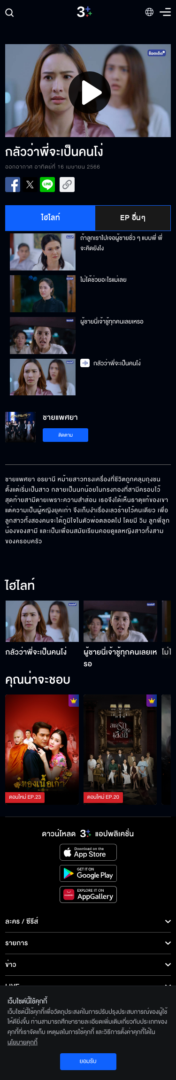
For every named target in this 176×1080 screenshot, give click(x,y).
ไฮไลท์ (51, 218)
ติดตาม (65, 435)
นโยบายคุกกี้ (23, 1042)
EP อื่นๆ (132, 218)
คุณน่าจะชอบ (37, 680)
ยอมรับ (87, 1061)
